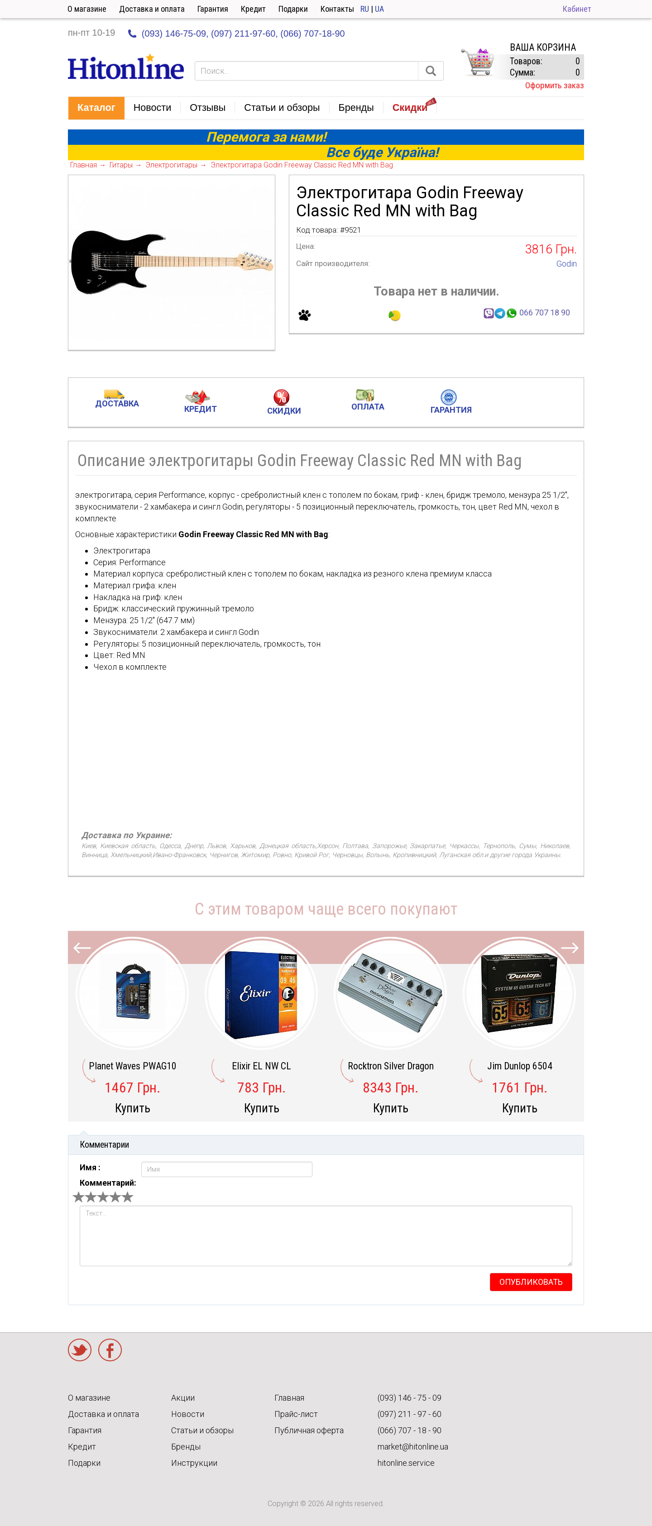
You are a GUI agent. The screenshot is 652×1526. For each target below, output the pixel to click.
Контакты (337, 9)
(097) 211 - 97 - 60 (409, 1414)
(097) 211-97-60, (244, 33)
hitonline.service (406, 1463)
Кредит (253, 9)
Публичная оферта (309, 1430)
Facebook (110, 1350)
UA (379, 9)
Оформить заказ (554, 85)
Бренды (186, 1446)
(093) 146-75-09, (175, 33)
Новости (187, 1414)
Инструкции (194, 1463)
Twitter (79, 1350)
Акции (183, 1397)
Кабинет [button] (577, 9)
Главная (289, 1397)
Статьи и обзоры (202, 1430)
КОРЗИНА (477, 62)
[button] (96, 108)
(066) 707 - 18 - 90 (409, 1430)
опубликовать (531, 1282)
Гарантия (212, 9)
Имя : (90, 1167)
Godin (566, 263)
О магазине (86, 9)
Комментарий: (108, 1182)
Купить (132, 1108)
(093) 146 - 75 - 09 (409, 1397)
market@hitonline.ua (413, 1446)
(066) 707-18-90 (312, 33)
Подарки (293, 9)
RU (364, 9)
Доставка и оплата (152, 9)
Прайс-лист (296, 1414)
